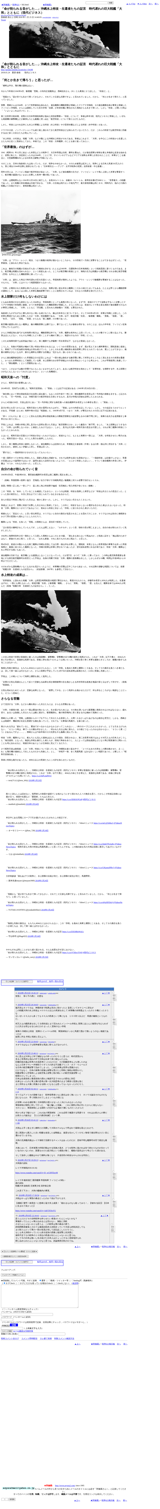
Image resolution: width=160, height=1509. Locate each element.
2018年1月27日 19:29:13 (28, 1160)
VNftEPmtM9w (52, 1005)
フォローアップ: (8, 1270)
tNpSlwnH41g (51, 1120)
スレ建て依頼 (46, 1343)
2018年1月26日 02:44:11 (28, 1089)
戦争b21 (15, 5)
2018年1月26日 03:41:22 (28, 1120)
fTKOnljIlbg (51, 1042)
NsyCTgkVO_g (51, 1053)
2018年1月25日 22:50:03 (28, 1042)
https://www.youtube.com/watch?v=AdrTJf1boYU (35, 1211)
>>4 (17, 1092)
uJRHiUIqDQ (43, 993)
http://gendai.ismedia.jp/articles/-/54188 (17, 70)
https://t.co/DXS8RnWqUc (73, 932)
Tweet (3, 20)
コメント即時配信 (29, 1343)
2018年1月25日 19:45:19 (28, 993)
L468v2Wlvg (43, 1120)
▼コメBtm (142, 4)
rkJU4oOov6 (43, 1053)
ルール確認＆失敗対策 (23, 1335)
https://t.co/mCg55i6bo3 (103, 823)
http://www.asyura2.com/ (65, 1490)
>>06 (17, 1123)
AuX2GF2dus (43, 1042)
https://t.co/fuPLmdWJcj (42, 776)
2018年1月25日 (41, 957)
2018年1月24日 (32, 804)
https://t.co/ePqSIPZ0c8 (103, 902)
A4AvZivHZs (43, 1005)
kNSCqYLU (55, 17)
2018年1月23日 (35, 780)
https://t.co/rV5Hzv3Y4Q (72, 952)
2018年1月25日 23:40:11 (28, 1053)
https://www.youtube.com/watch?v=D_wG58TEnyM (36, 1173)
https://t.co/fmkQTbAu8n (104, 844)
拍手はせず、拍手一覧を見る (50, 981)
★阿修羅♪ (5, 5)
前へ (157, 4)
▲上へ (77, 1247)
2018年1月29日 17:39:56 (29, 1195)
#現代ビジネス (89, 799)
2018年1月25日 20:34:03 (28, 1005)
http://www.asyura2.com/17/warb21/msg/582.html (13, 15)
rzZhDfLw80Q (51, 993)
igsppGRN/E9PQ (46, 17)
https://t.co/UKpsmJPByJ (104, 868)
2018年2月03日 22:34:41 (29, 1216)
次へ (151, 4)
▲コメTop (130, 4)
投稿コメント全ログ (10, 1343)
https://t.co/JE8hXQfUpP (72, 799)
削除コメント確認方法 (64, 1343)
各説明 (75, 1283)
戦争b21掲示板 (108, 1247)
